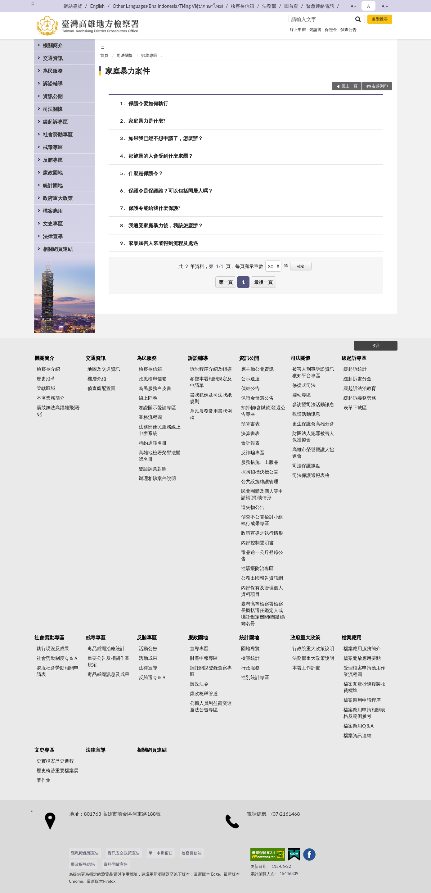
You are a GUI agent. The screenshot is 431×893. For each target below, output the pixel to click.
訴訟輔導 (53, 83)
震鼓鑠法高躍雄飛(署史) (58, 411)
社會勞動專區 (58, 134)
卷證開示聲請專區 (157, 407)
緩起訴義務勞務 (359, 398)
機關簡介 (53, 45)
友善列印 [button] (380, 86)
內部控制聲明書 (257, 542)
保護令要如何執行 (148, 103)
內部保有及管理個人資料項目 (262, 591)
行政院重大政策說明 (313, 648)
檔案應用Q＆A (358, 725)
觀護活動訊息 (306, 414)
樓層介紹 (97, 378)
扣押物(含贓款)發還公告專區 (263, 411)
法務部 (269, 6)
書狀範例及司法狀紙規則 (211, 398)
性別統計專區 (255, 677)
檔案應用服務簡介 (362, 648)
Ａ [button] (368, 6)
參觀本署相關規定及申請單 (211, 382)
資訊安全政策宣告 (124, 852)
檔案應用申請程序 (362, 700)
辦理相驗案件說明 (157, 478)
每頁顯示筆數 (249, 266)
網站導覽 (73, 6)
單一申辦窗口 (161, 852)
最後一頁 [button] (263, 282)
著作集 (44, 780)
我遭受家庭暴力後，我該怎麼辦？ (165, 225)
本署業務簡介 (51, 398)
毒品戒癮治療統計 (106, 648)
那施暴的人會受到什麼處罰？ (160, 155)
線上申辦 (298, 29)
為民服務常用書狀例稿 (211, 414)
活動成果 (148, 658)
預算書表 (250, 423)
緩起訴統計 (355, 369)
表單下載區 (355, 407)
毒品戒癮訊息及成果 (108, 674)
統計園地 (53, 185)
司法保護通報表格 (311, 475)
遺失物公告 (252, 507)
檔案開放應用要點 (362, 658)
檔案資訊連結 (357, 735)
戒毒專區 (53, 147)
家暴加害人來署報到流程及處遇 (163, 243)
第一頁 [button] (226, 282)
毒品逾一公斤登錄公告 (262, 555)
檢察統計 (250, 658)
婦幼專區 (149, 55)
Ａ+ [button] (384, 6)
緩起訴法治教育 (359, 388)
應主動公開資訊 (257, 369)
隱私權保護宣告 (85, 852)
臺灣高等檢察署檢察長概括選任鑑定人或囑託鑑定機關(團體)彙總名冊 (263, 613)
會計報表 (250, 443)
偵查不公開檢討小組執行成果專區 (262, 520)
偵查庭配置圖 (101, 388)
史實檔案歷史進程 (55, 761)
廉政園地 (53, 172)
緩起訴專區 (55, 122)
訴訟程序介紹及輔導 (211, 369)
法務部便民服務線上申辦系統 (160, 430)
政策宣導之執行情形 (262, 533)
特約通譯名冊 (153, 443)
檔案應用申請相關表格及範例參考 (364, 713)
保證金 (331, 29)
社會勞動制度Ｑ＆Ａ (57, 658)
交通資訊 (53, 58)
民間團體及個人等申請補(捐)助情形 (262, 494)
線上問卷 (148, 398)
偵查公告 (348, 29)
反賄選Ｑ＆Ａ (152, 677)
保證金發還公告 (257, 398)
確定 (300, 266)
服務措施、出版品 (259, 462)
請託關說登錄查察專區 (211, 671)
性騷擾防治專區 (257, 568)
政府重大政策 (58, 198)
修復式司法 (304, 385)
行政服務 (250, 667)
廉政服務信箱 (83, 864)
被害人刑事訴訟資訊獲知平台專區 (313, 372)
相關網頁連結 (58, 249)
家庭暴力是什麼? (146, 120)
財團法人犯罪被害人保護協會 (313, 436)
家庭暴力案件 (127, 70)
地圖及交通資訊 (104, 369)
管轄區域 (46, 388)
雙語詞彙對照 (153, 468)
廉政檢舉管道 (204, 693)
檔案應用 (53, 211)
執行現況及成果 (53, 648)
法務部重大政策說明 (313, 658)
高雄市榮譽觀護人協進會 (313, 452)
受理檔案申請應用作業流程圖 (364, 671)
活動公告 (148, 648)
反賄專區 (53, 160)
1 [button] (243, 282)
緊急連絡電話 (320, 6)
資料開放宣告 (116, 864)
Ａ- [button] (353, 6)
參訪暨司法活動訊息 (313, 404)
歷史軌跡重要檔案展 (58, 770)
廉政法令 (199, 684)
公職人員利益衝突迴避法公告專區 (211, 706)
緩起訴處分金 (357, 378)
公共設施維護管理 (259, 481)
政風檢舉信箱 (153, 378)
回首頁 (291, 6)
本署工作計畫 (306, 667)
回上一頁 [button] (349, 86)
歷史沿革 (46, 378)
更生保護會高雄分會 (313, 423)
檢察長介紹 (48, 369)
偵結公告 (250, 388)
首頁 (104, 55)
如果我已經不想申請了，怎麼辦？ (165, 138)
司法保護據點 (306, 465)
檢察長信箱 (242, 6)
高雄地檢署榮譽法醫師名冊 (160, 456)
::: (32, 3)
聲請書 (315, 29)
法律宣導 (53, 236)
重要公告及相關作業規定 (108, 661)
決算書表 (250, 433)
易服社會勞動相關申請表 (58, 671)
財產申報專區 (204, 658)
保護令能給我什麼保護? (154, 207)
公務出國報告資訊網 (262, 578)
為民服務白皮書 (155, 388)
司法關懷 (53, 109)
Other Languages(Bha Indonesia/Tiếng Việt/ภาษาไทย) (168, 6)
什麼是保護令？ (145, 173)
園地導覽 (250, 648)
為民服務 (53, 71)
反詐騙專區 (252, 452)
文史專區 (53, 223)
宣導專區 (199, 648)
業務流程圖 (150, 417)
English (97, 6)
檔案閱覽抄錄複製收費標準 (364, 687)
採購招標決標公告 (259, 471)
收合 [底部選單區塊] (376, 345)
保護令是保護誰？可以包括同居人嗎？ (170, 190)
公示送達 (250, 378)
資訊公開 (53, 96)
